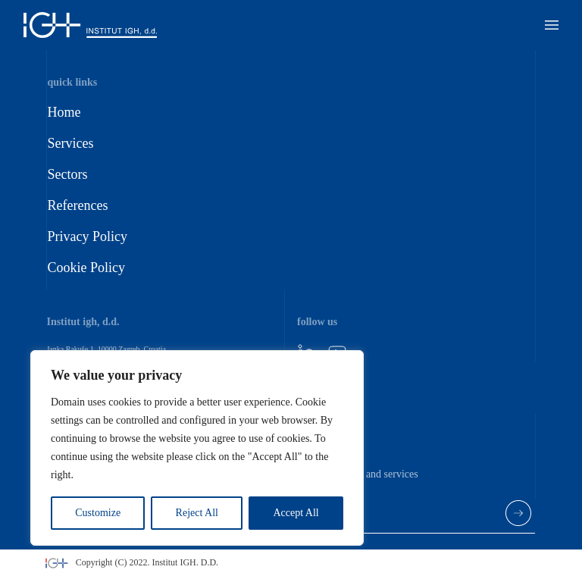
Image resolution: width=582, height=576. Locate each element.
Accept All (295, 512)
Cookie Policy (86, 267)
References (77, 205)
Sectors (67, 174)
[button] (552, 25)
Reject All (197, 512)
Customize (97, 512)
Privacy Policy (87, 236)
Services (70, 143)
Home (63, 112)
